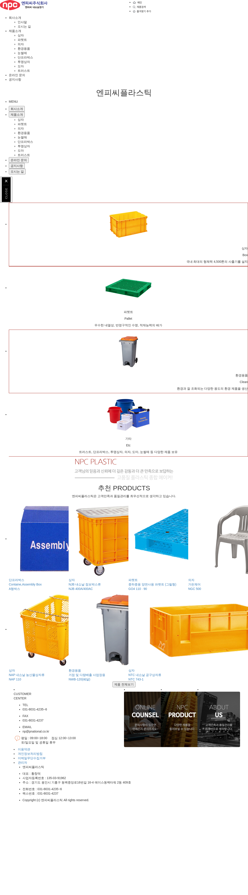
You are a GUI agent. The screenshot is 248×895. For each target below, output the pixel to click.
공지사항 (15, 79)
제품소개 (15, 31)
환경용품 (24, 48)
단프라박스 (25, 57)
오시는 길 (24, 26)
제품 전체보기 (124, 684)
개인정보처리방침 (30, 753)
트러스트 (24, 70)
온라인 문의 (17, 75)
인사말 (22, 22)
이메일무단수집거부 (32, 758)
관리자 (22, 762)
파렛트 (22, 40)
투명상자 (24, 62)
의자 (21, 44)
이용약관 (24, 749)
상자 (21, 35)
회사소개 (15, 17)
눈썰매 (22, 53)
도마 (21, 66)
